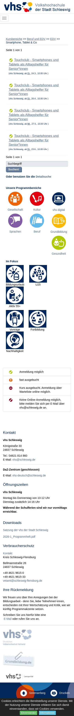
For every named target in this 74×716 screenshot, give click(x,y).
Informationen (47, 713)
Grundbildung (59, 231)
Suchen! (13, 169)
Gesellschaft (15, 209)
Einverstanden (28, 713)
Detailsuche (43, 176)
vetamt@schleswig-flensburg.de (22, 580)
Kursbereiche (14, 38)
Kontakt (7, 553)
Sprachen (15, 231)
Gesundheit (59, 253)
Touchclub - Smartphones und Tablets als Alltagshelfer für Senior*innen (34, 64)
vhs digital (59, 209)
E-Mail (7, 618)
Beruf (37, 231)
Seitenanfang (32, 693)
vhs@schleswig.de (23, 459)
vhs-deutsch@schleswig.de (29, 475)
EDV (53, 38)
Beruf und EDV (36, 38)
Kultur (37, 209)
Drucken (60, 693)
